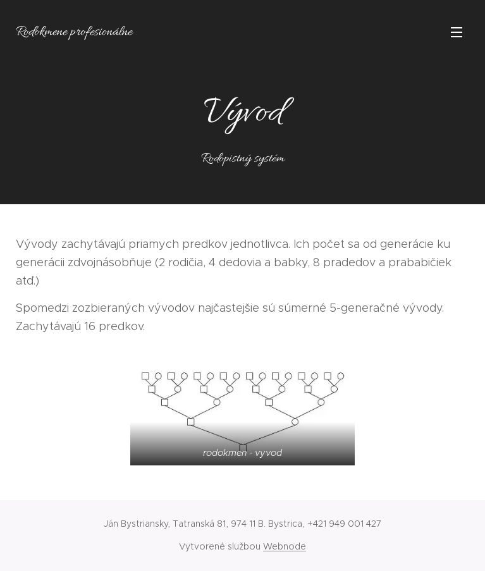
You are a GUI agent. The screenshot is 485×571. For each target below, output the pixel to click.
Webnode (284, 546)
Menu (456, 32)
